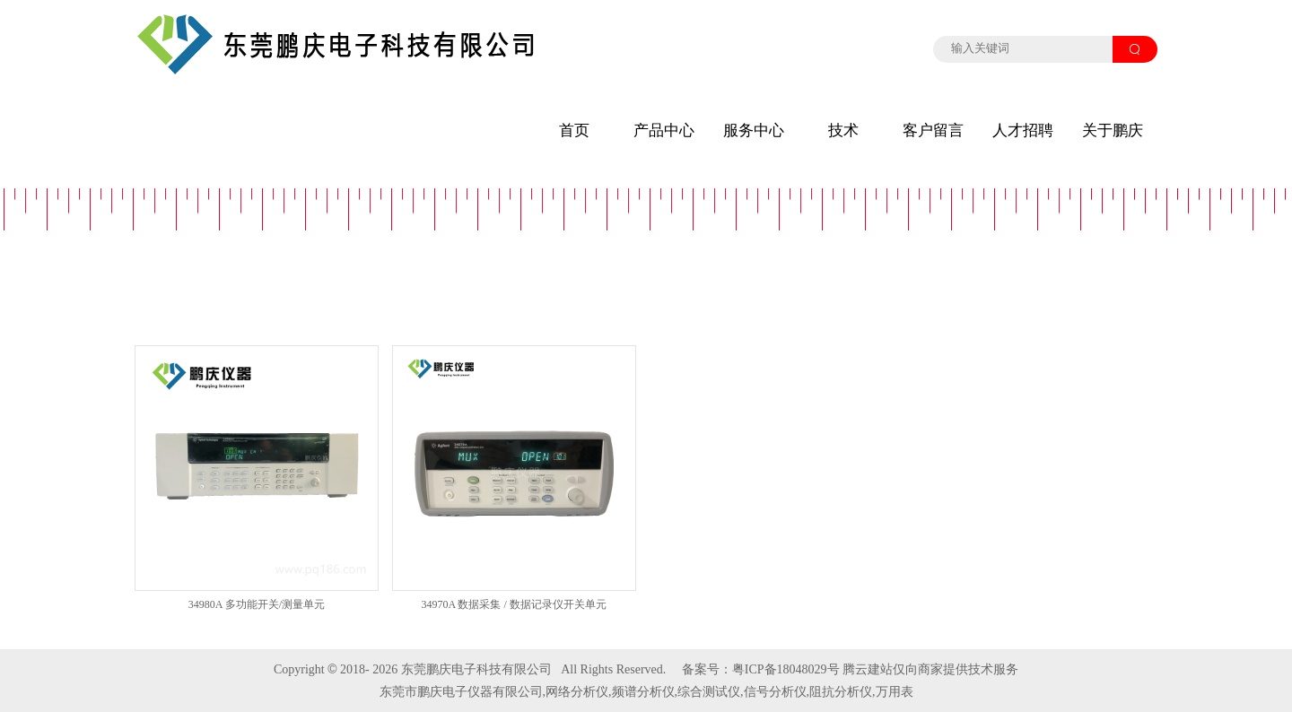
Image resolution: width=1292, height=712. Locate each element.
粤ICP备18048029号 (786, 669)
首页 (574, 130)
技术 (843, 130)
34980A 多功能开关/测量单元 (256, 604)
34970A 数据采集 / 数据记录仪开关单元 (513, 604)
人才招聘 (1022, 130)
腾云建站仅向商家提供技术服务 (930, 669)
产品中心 (663, 130)
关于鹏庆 (1112, 130)
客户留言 (933, 130)
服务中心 (753, 130)
